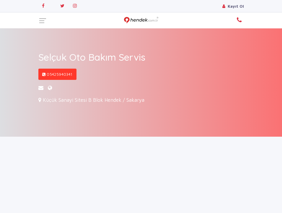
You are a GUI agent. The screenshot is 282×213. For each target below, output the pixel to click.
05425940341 (57, 74)
